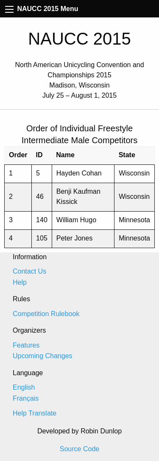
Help (20, 282)
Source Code (79, 449)
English (24, 387)
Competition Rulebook (46, 313)
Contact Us (29, 271)
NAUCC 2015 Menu (41, 8)
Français (26, 398)
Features (26, 345)
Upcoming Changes (43, 355)
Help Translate (34, 413)
